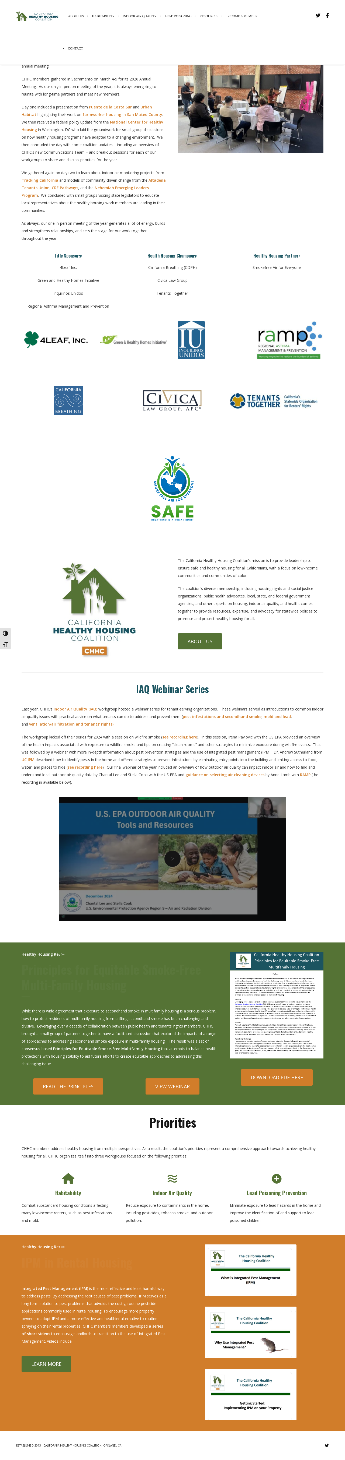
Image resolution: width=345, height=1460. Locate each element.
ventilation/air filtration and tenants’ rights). (72, 724)
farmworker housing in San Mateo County (122, 114)
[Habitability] (68, 1178)
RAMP (305, 774)
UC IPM (29, 759)
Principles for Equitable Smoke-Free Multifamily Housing (106, 1048)
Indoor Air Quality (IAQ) (75, 709)
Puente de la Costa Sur (110, 107)
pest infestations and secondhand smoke (222, 716)
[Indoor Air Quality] (172, 1178)
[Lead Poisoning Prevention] (276, 1178)
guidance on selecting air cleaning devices (224, 774)
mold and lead (277, 716)
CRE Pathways (65, 187)
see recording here (179, 737)
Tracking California (40, 180)
